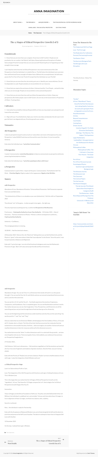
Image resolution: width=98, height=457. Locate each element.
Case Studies (77, 121)
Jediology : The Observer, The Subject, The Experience (84, 134)
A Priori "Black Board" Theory (82, 101)
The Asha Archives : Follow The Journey (82, 79)
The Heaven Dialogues (80, 183)
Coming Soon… (77, 123)
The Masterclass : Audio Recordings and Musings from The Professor (83, 195)
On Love (75, 145)
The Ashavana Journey (80, 171)
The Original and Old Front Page (82, 47)
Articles (75, 116)
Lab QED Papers (44, 22)
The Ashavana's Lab (79, 174)
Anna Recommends (79, 113)
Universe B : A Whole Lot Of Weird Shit (85, 202)
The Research (30, 22)
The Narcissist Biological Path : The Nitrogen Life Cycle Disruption (82, 63)
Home (30, 33)
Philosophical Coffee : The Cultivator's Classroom (85, 151)
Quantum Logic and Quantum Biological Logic (84, 168)
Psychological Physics (79, 164)
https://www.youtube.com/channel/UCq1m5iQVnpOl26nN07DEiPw (83, 226)
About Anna (18, 22)
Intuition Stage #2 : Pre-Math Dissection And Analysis (84, 129)
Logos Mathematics (79, 138)
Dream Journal (77, 125)
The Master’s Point (79, 58)
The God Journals (78, 181)
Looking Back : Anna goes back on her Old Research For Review (83, 141)
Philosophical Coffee (79, 147)
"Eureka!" (76, 99)
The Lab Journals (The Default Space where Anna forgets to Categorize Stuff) (84, 188)
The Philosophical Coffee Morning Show (67, 22)
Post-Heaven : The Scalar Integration (86, 156)
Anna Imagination (49, 11)
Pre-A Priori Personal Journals (82, 162)
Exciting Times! (61, 27)
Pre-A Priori (76, 159)
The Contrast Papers (79, 179)
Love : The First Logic (79, 50)
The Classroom (37, 33)
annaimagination (28, 46)
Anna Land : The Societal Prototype (40, 27)
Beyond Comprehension (80, 118)
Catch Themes (91, 453)
